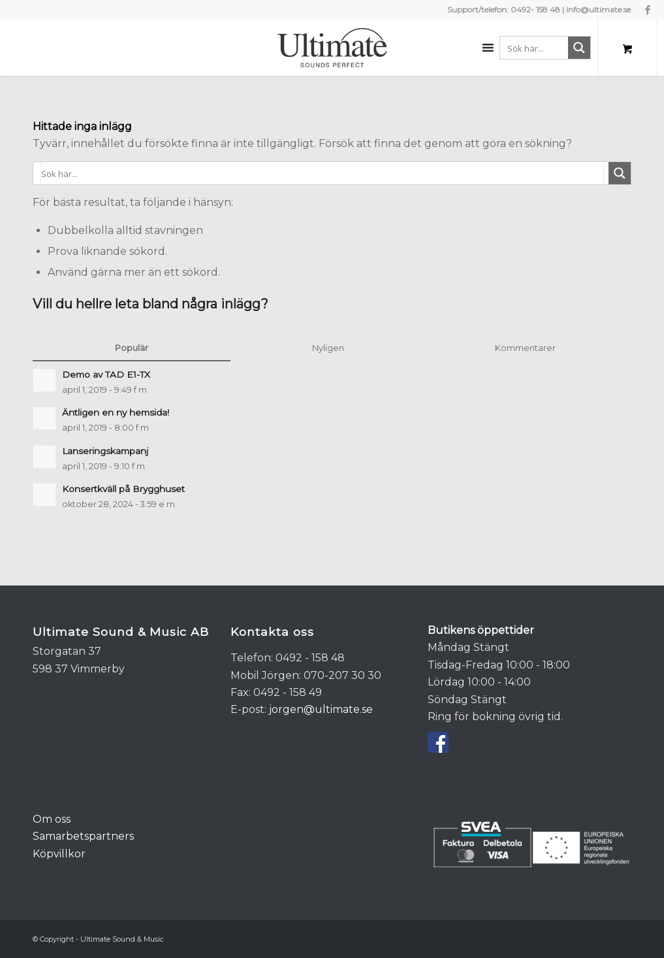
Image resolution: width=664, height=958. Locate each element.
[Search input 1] (546, 47)
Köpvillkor (59, 854)
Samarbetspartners (83, 836)
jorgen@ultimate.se (321, 709)
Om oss (52, 819)
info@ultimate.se (598, 9)
